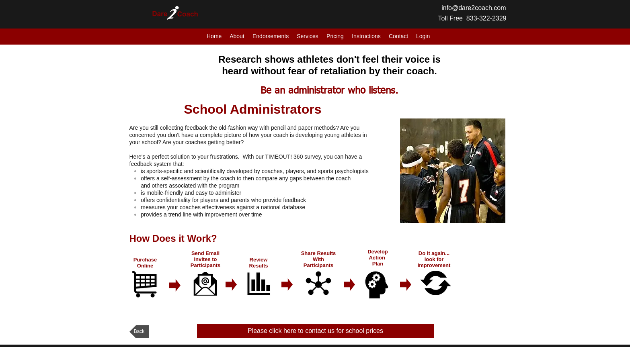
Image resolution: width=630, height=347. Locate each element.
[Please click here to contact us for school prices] (315, 331)
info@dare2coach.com (473, 7)
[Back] (139, 331)
